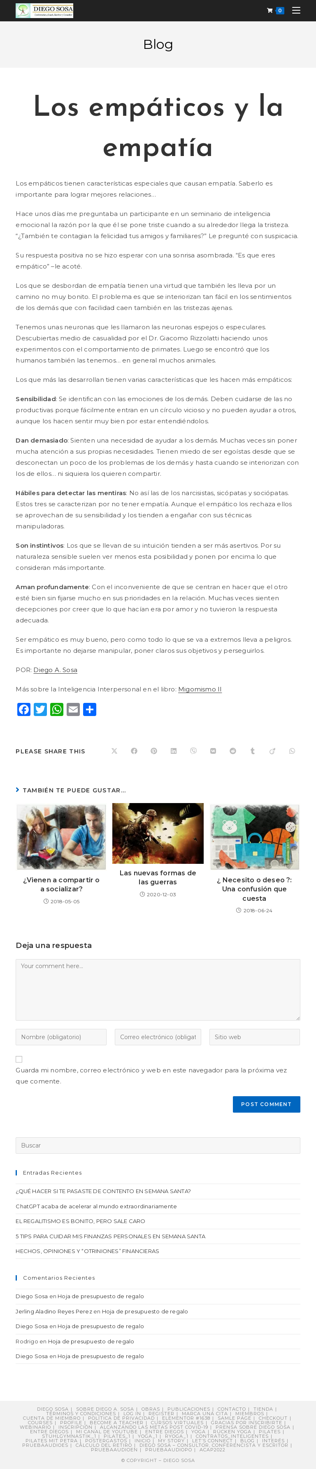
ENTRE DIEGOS (164, 1432)
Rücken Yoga (232, 1432)
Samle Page (234, 1418)
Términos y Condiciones (81, 1413)
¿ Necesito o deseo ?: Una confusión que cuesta (254, 889)
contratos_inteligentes (232, 1436)
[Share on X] (114, 751)
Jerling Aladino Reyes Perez (54, 1311)
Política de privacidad (121, 1418)
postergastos (106, 1441)
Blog (247, 1441)
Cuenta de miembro (52, 1418)
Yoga (198, 1432)
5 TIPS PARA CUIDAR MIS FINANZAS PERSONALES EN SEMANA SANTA (110, 1236)
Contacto (232, 1409)
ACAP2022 (212, 1450)
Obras (151, 1409)
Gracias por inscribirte (246, 1422)
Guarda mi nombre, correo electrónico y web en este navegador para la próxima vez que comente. (151, 1075)
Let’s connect (212, 1441)
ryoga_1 (176, 1436)
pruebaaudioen (114, 1450)
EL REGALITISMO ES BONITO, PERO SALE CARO (80, 1221)
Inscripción (75, 1427)
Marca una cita (205, 1413)
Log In (132, 1413)
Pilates (270, 1432)
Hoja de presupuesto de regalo (101, 1296)
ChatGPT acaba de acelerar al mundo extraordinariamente (96, 1206)
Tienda (263, 1409)
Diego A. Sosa (55, 670)
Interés (273, 1441)
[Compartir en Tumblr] (252, 751)
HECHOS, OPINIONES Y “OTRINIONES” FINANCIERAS (87, 1251)
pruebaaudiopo (168, 1450)
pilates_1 (117, 1436)
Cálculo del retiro (104, 1445)
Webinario (35, 1427)
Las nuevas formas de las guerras (158, 877)
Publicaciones (188, 1409)
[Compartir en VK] (213, 751)
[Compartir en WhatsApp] (292, 751)
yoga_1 (148, 1436)
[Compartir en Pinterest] (154, 751)
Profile (71, 1422)
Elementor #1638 (186, 1418)
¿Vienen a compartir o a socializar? (61, 884)
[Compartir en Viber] (193, 751)
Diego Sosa (32, 1296)
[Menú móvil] (293, 10)
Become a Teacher (117, 1422)
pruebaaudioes (45, 1445)
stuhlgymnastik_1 (69, 1436)
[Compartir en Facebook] (134, 751)
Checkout (273, 1418)
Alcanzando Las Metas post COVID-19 (154, 1427)
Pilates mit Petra (52, 1441)
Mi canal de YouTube (107, 1432)
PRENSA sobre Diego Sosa (253, 1427)
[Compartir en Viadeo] (272, 751)
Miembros (249, 1413)
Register (161, 1413)
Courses (40, 1422)
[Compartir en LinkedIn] (173, 751)
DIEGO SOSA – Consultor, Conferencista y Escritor (213, 1445)
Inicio (143, 1441)
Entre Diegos (49, 1432)
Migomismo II (200, 689)
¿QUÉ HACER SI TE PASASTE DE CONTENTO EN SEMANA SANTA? (103, 1191)
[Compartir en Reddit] (233, 751)
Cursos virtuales (177, 1422)
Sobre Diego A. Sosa (105, 1409)
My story (171, 1441)
